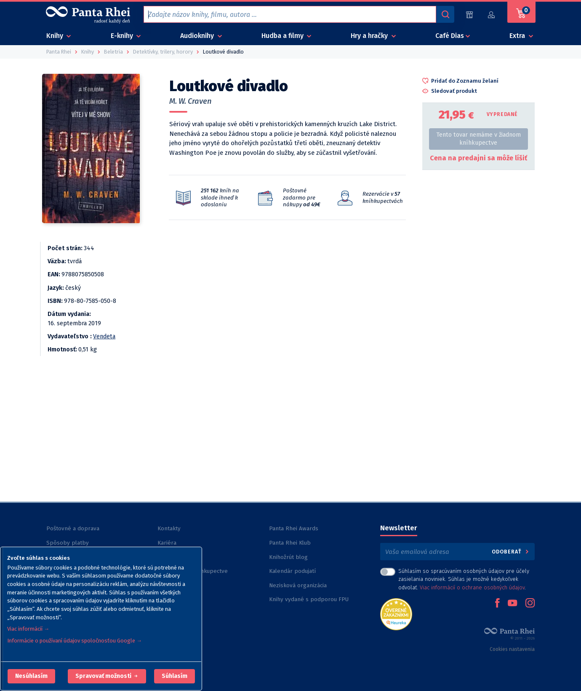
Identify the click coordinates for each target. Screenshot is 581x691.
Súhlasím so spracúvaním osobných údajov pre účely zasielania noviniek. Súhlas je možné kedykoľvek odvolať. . (463, 579)
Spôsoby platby (67, 542)
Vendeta (104, 336)
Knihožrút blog (288, 557)
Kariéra (166, 542)
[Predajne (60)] (469, 14)
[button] (31, 676)
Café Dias (449, 36)
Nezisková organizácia (298, 585)
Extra (518, 36)
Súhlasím (174, 676)
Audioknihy (198, 36)
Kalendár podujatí (292, 571)
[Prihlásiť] (492, 14)
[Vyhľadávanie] (445, 14)
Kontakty (169, 528)
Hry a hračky (370, 36)
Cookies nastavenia (512, 649)
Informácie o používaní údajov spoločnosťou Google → (74, 640)
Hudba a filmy (283, 36)
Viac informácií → (28, 629)
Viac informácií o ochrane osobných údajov (472, 587)
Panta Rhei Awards (293, 528)
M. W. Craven (190, 101)
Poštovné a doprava (72, 528)
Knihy (55, 36)
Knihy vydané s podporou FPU (309, 599)
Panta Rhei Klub (290, 542)
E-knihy (123, 36)
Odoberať (511, 551)
